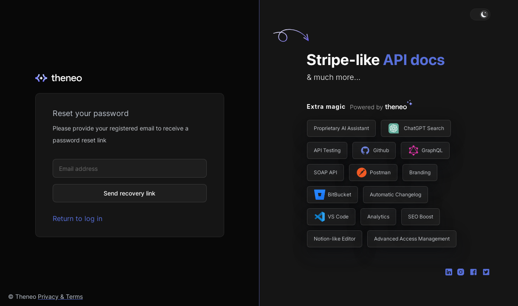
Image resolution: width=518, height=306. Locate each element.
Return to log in (77, 218)
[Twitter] (486, 271)
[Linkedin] (448, 271)
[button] (480, 14)
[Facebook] (473, 271)
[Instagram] (460, 271)
